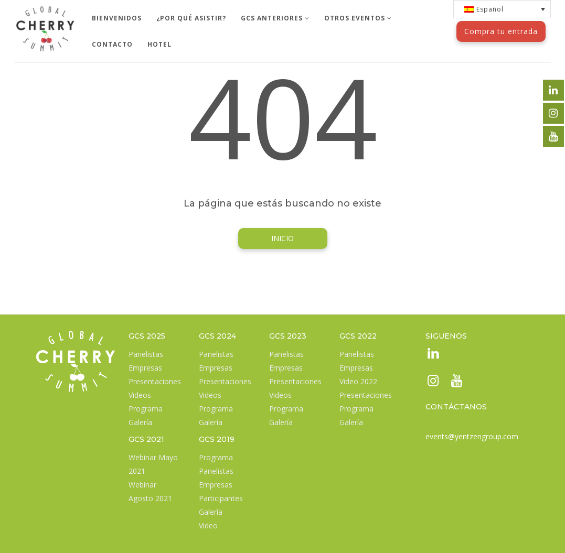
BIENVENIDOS (117, 18)
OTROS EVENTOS (358, 18)
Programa (146, 409)
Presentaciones (155, 381)
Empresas (145, 368)
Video (208, 525)
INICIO (282, 238)
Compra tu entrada (501, 31)
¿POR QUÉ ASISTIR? (191, 18)
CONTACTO (112, 44)
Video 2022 (358, 381)
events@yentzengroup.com (471, 436)
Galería (140, 422)
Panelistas (146, 354)
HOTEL (159, 44)
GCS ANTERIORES (275, 18)
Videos (140, 395)
